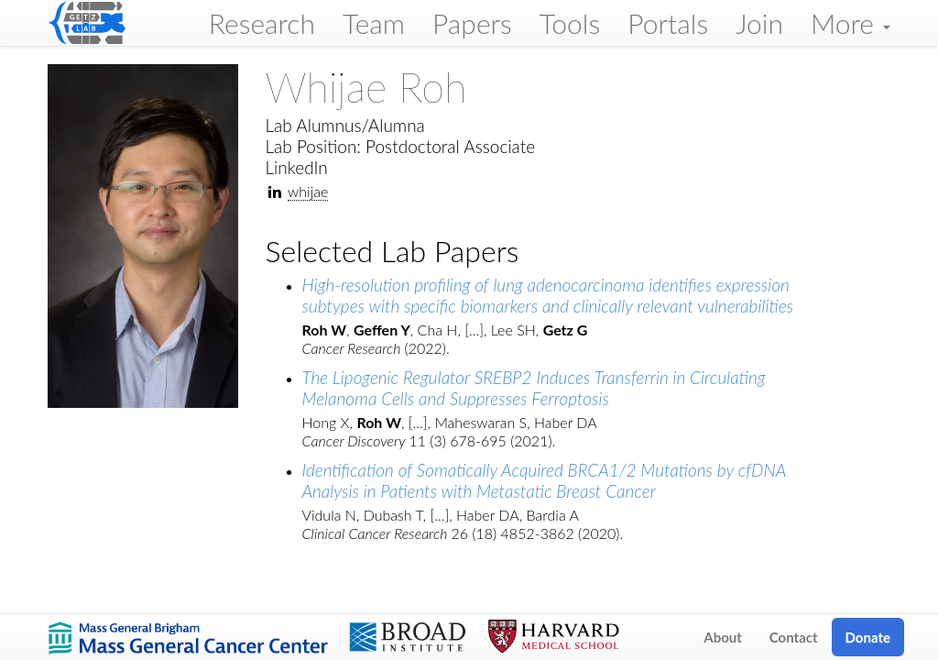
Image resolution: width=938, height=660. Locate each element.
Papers (472, 22)
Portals (667, 22)
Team (374, 22)
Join (759, 22)
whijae (308, 191)
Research (262, 22)
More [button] (850, 22)
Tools (570, 22)
